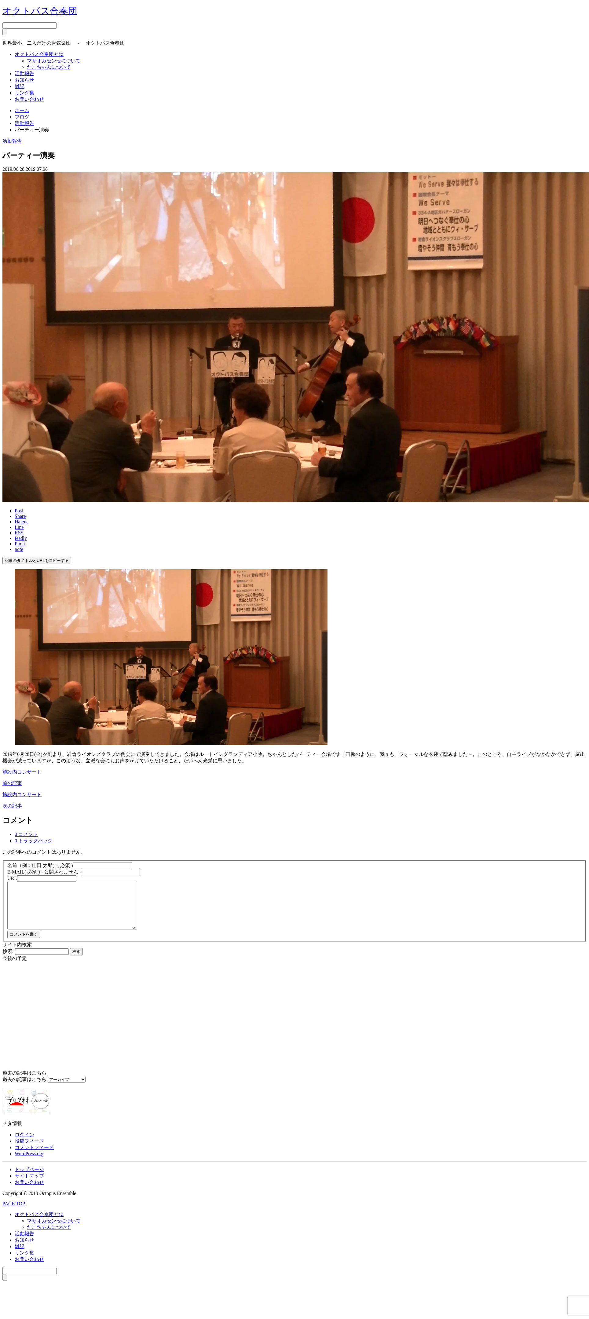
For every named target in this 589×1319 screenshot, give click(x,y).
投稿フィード (29, 1150)
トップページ (29, 1178)
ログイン (24, 1143)
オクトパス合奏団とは (39, 54)
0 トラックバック (34, 840)
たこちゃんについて (49, 67)
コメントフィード (34, 1156)
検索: (7, 960)
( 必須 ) (40, 865)
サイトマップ (29, 1185)
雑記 (19, 86)
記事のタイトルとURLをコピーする (37, 560)
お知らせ (24, 79)
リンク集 (24, 92)
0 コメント (26, 834)
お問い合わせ (29, 99)
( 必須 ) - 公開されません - (44, 871)
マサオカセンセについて (54, 60)
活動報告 (24, 73)
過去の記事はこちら (24, 1088)
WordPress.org (29, 1162)
